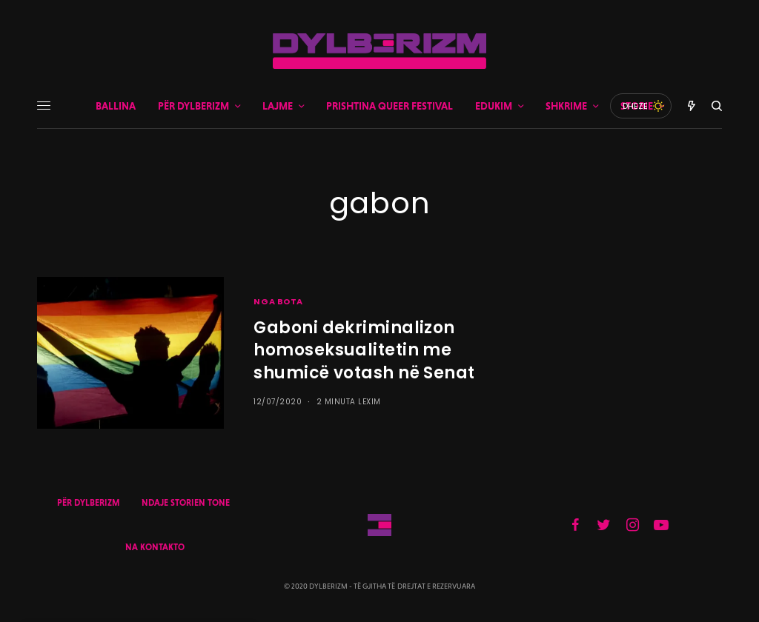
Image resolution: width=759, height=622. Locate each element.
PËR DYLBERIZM (88, 503)
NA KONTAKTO (155, 547)
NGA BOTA (277, 301)
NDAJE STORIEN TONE (186, 503)
